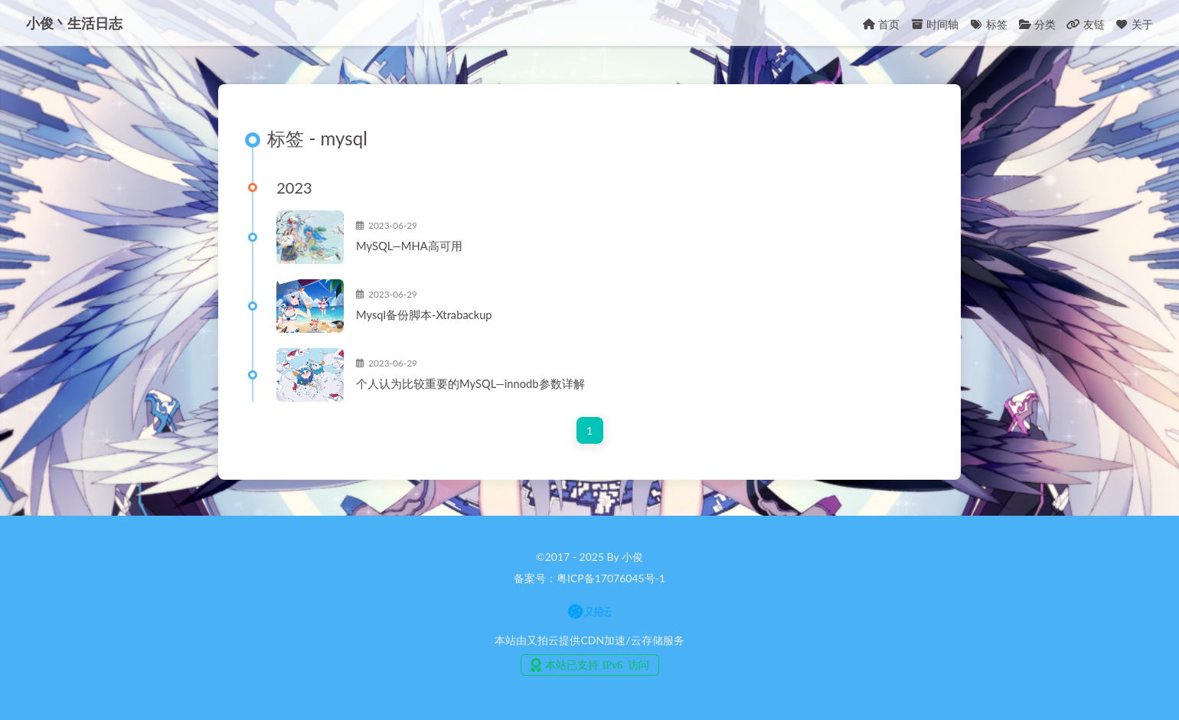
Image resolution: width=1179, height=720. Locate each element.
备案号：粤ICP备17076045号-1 (589, 578)
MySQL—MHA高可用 (423, 248)
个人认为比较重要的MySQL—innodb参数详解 (484, 386)
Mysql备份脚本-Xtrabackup (438, 317)
